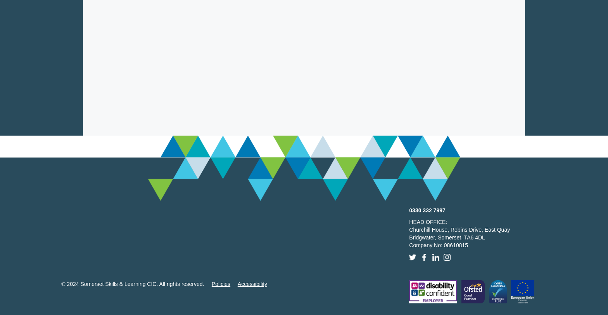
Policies (221, 284)
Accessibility (252, 284)
